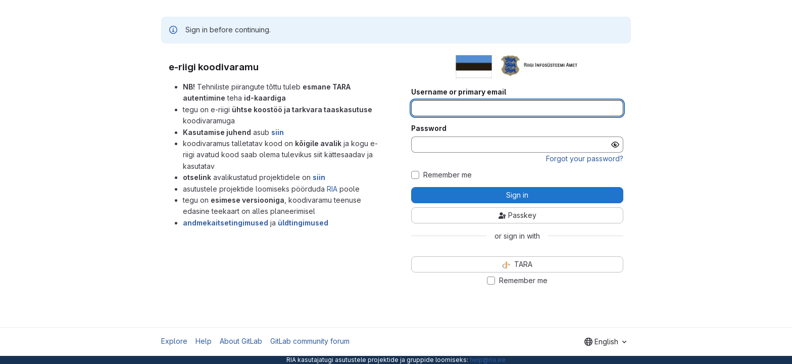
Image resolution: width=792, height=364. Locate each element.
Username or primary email (458, 92)
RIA (332, 189)
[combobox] (605, 342)
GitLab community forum (310, 341)
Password (429, 128)
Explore (174, 341)
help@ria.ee (488, 359)
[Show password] (615, 144)
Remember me (447, 175)
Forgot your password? (584, 158)
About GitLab (241, 341)
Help (203, 341)
